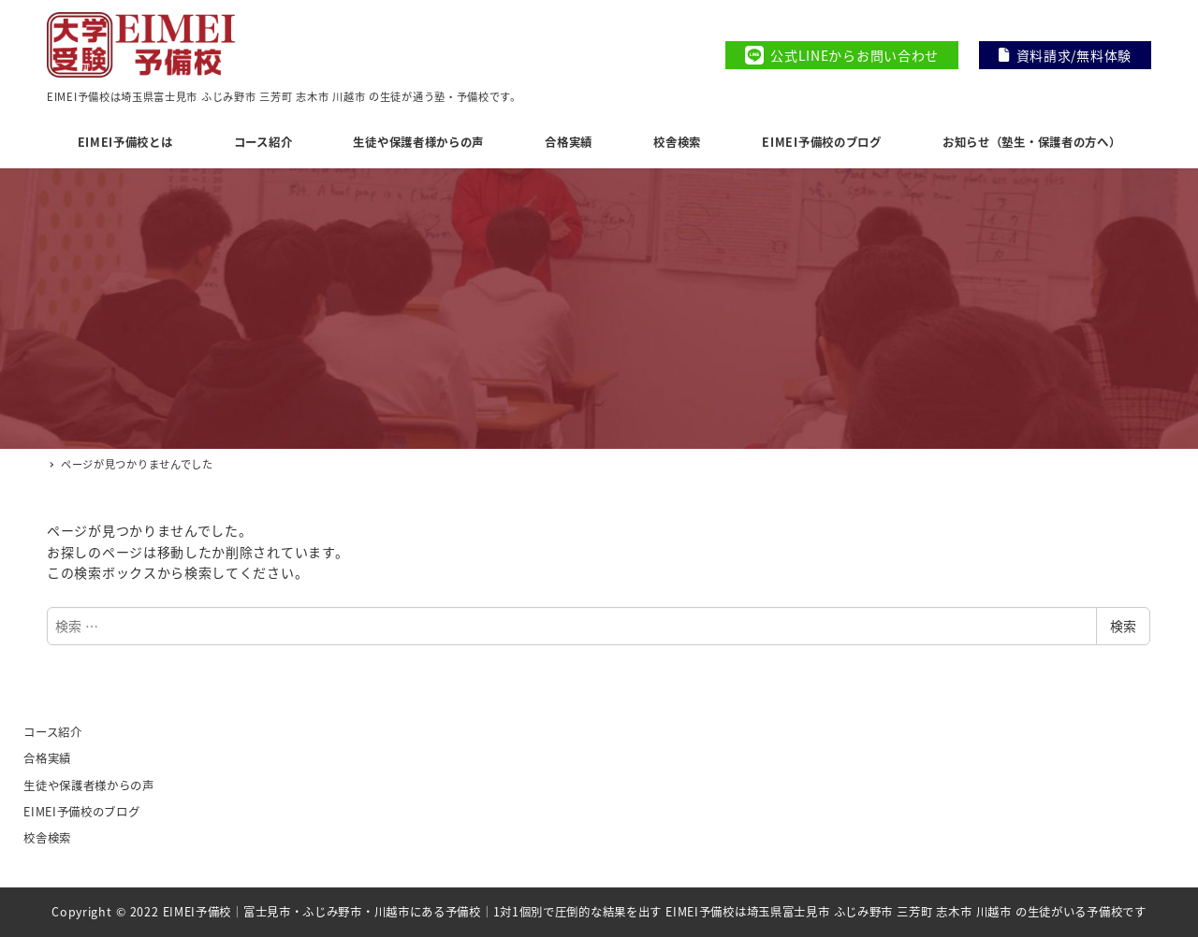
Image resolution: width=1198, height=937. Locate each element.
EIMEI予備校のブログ (81, 811)
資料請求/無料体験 (1065, 55)
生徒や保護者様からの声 (88, 785)
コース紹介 (52, 732)
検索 (1123, 625)
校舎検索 (47, 837)
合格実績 (47, 758)
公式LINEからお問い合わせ (842, 55)
